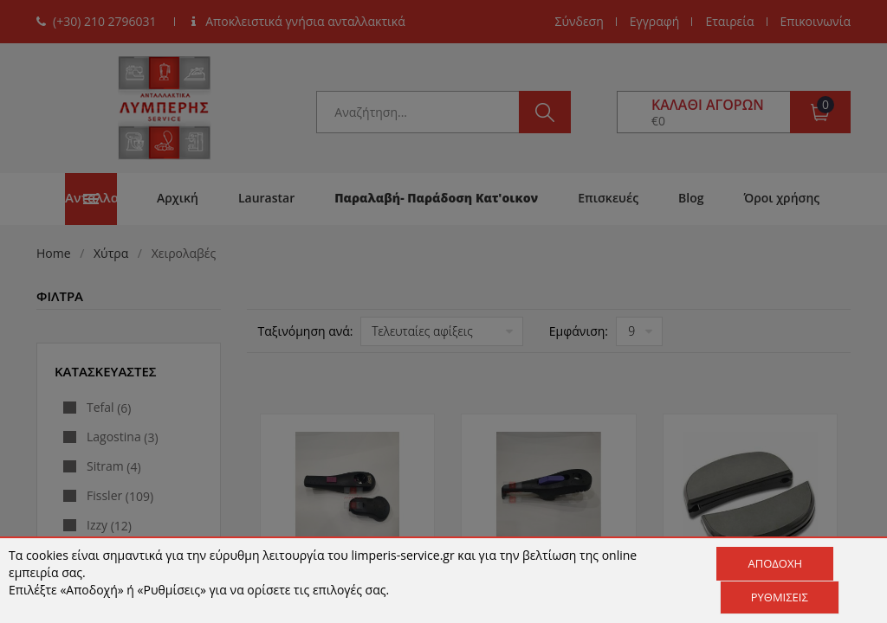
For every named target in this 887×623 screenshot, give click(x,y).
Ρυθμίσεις (779, 597)
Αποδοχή (775, 563)
